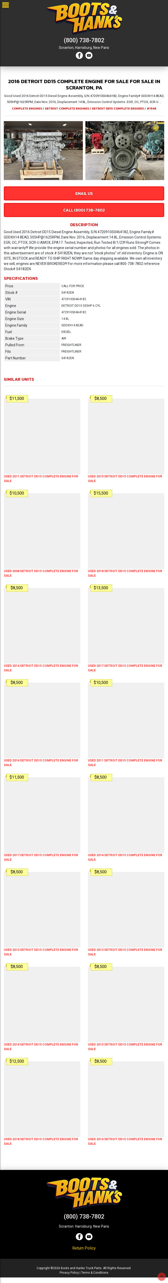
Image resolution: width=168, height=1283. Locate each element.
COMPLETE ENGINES (27, 108)
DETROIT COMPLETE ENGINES (67, 108)
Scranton (66, 1226)
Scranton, (66, 48)
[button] (7, 150)
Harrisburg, (83, 48)
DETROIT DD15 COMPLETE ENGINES (118, 108)
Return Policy (84, 1248)
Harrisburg (83, 1226)
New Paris (101, 48)
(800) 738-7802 (84, 40)
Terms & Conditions (94, 1272)
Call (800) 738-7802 (84, 210)
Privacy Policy (69, 1272)
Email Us (84, 193)
